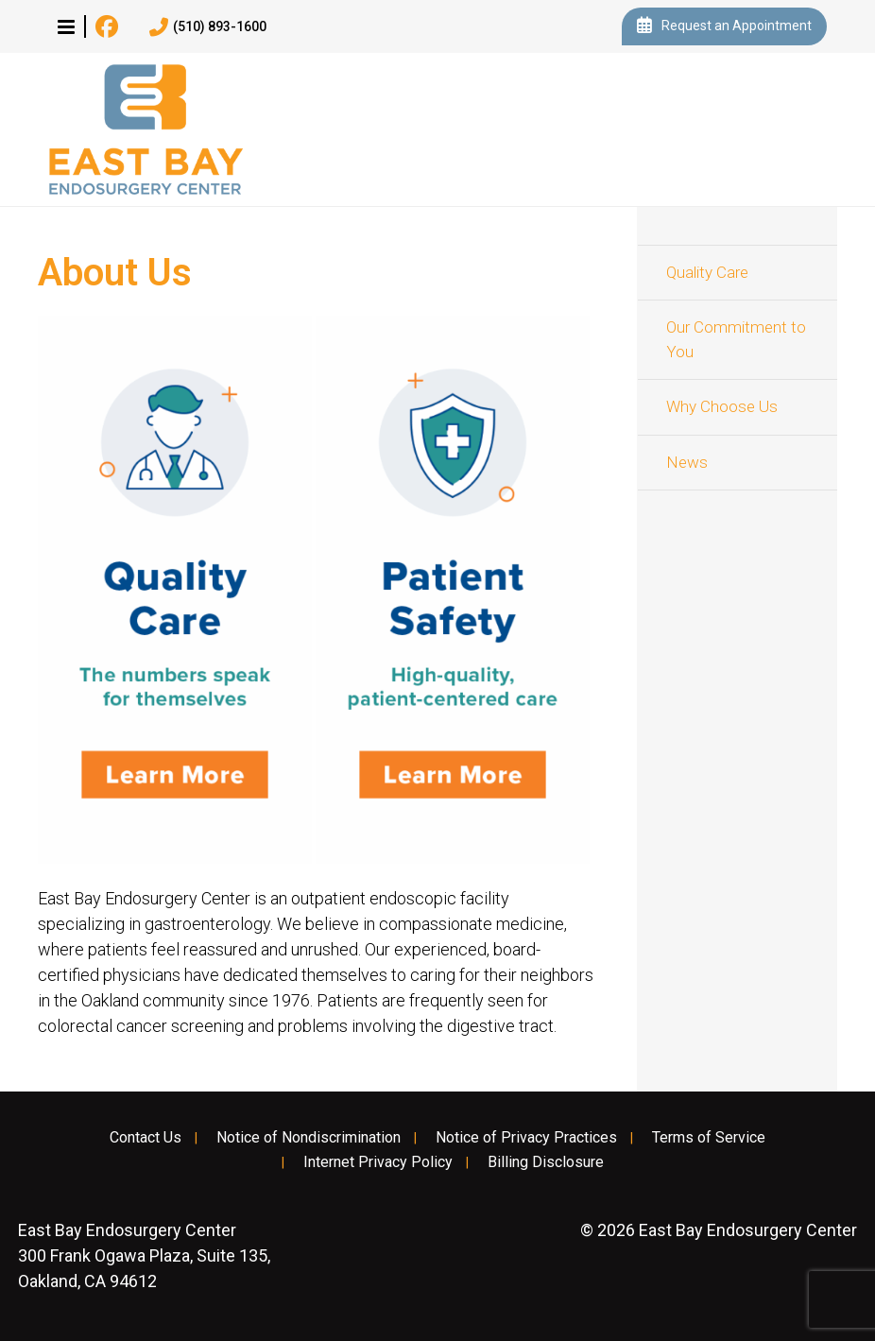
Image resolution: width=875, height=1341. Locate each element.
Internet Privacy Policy (378, 1162)
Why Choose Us (722, 406)
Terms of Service (708, 1137)
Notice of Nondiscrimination (308, 1137)
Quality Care (707, 272)
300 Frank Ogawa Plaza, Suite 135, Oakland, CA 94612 (144, 1255)
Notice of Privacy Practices (526, 1137)
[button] (66, 26)
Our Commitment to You (736, 339)
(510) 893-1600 (207, 27)
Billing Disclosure (546, 1162)
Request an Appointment (724, 26)
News (687, 462)
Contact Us (145, 1137)
